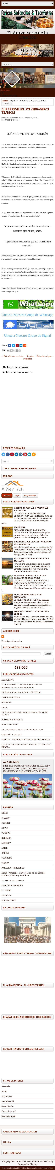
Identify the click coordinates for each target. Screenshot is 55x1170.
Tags (17, 495)
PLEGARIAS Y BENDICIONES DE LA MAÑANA (31, 559)
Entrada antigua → (45, 356)
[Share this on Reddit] (24, 345)
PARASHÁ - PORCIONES (12, 867)
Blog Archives (30, 495)
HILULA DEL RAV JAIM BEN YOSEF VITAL (21, 692)
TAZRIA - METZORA (10, 697)
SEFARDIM (6, 857)
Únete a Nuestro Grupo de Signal (27, 335)
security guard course (44, 1168)
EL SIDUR (5, 890)
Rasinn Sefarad (8, 1116)
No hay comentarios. (9, 120)
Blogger (33, 1164)
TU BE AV (5, 833)
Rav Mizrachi (7, 1101)
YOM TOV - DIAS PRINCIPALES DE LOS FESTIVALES (25, 739)
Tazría (4, 707)
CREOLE (5, 853)
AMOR (4, 848)
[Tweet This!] (13, 345)
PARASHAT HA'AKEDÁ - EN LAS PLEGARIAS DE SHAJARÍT (30, 576)
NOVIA (4, 828)
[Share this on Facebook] (9, 345)
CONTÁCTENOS (8, 900)
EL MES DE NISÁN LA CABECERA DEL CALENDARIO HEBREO (26, 745)
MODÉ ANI (19, 527)
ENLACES (6, 895)
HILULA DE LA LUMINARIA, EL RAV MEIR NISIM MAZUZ (24, 713)
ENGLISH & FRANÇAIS (12, 885)
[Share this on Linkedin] (21, 345)
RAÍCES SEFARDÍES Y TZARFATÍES (35, 1161)
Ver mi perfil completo (11, 641)
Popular (7, 495)
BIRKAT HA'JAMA (10, 724)
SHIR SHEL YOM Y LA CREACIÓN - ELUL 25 (31, 612)
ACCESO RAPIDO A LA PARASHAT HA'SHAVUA (31, 509)
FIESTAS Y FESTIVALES (12, 880)
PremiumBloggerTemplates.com (22, 1168)
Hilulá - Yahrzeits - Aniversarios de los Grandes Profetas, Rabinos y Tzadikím (23, 874)
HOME (4, 813)
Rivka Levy (6, 1096)
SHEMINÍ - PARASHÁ (11, 734)
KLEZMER (6, 838)
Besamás (5, 1086)
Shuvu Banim (7, 1106)
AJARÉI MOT (7, 679)
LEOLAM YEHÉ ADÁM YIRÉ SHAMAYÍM (28, 595)
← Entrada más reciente (12, 356)
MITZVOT (6, 843)
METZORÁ (6, 702)
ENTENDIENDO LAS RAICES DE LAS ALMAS (22, 729)
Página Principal (28, 357)
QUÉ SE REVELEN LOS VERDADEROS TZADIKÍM (25, 111)
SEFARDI (5, 823)
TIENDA (5, 862)
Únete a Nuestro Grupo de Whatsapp (27, 315)
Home (5, 100)
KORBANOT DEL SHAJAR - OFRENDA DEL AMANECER (32, 543)
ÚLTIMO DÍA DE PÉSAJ (12, 719)
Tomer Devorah (8, 1111)
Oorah (4, 1091)
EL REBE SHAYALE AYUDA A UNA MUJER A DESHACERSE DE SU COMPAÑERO (22, 685)
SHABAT (5, 818)
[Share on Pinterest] (17, 345)
